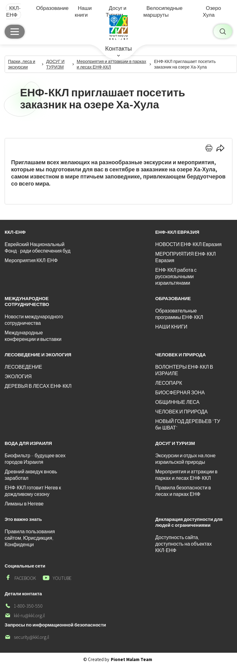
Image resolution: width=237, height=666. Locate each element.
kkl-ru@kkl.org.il (25, 615)
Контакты (118, 48)
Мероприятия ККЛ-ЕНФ (31, 260)
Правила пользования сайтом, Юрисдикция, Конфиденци (30, 538)
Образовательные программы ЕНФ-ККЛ (179, 314)
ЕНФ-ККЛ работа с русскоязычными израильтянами (176, 276)
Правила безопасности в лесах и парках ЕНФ (183, 490)
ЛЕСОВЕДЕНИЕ (23, 367)
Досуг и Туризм (116, 11)
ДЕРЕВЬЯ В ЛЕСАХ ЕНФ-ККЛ (38, 386)
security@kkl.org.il (27, 637)
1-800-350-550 (24, 606)
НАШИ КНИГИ (171, 327)
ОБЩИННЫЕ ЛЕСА (177, 402)
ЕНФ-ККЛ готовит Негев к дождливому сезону (33, 490)
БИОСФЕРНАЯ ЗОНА (180, 392)
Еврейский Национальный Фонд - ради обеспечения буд (37, 247)
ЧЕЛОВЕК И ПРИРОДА (181, 411)
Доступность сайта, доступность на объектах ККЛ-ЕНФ (183, 544)
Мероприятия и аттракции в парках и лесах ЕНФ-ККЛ (186, 474)
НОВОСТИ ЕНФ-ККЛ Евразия (188, 244)
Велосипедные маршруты (162, 11)
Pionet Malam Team (131, 659)
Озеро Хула (212, 11)
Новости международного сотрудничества (34, 319)
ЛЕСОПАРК (168, 383)
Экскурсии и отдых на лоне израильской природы (185, 458)
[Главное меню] (15, 32)
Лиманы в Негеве (24, 504)
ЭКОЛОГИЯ (18, 376)
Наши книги (83, 11)
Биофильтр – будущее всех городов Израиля (35, 458)
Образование (52, 8)
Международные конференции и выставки (33, 335)
